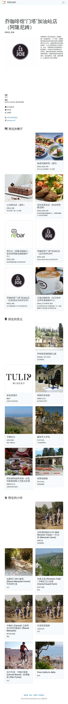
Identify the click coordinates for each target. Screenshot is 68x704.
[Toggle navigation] (63, 2)
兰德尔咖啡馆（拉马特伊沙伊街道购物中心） (49, 299)
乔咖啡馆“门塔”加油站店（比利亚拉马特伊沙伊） (18, 299)
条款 (30, 695)
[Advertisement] (34, 12)
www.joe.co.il (11, 120)
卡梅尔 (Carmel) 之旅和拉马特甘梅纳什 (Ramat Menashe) (18, 628)
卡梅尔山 (11, 437)
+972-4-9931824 (12, 117)
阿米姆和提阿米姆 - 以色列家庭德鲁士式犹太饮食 (18, 479)
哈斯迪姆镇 (42, 478)
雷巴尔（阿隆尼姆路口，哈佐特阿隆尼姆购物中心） (18, 253)
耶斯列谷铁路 (43, 395)
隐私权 (26, 695)
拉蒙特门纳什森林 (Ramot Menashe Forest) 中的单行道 (18, 581)
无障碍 (35, 695)
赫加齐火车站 (43, 437)
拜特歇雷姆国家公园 (46, 354)
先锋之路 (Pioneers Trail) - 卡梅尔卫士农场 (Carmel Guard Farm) (49, 581)
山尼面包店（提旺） (16, 205)
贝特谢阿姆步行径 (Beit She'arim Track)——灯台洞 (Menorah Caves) (48, 535)
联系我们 (41, 695)
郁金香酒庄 (12, 395)
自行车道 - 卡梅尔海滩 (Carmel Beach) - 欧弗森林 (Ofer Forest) (18, 674)
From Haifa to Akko (46, 672)
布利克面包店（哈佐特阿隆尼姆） (49, 206)
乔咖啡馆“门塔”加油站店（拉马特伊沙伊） (48, 252)
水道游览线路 (43, 625)
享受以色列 (11, 2)
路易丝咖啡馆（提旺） (47, 163)
